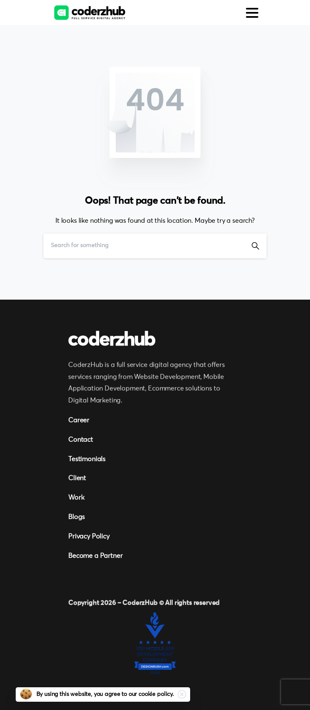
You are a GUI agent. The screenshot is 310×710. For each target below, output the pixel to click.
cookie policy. (156, 694)
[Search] (143, 245)
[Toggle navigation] (252, 13)
